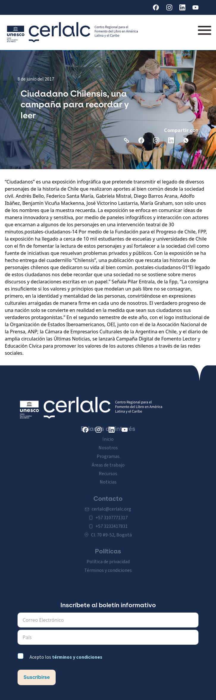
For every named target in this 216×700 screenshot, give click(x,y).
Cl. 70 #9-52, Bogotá (111, 529)
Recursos (108, 468)
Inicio (108, 433)
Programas (108, 451)
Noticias (108, 476)
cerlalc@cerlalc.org (111, 503)
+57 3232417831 (112, 521)
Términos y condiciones (108, 564)
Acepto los (65, 657)
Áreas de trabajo (108, 459)
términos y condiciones (77, 657)
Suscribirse (37, 677)
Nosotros (108, 442)
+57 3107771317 (112, 512)
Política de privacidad (108, 556)
